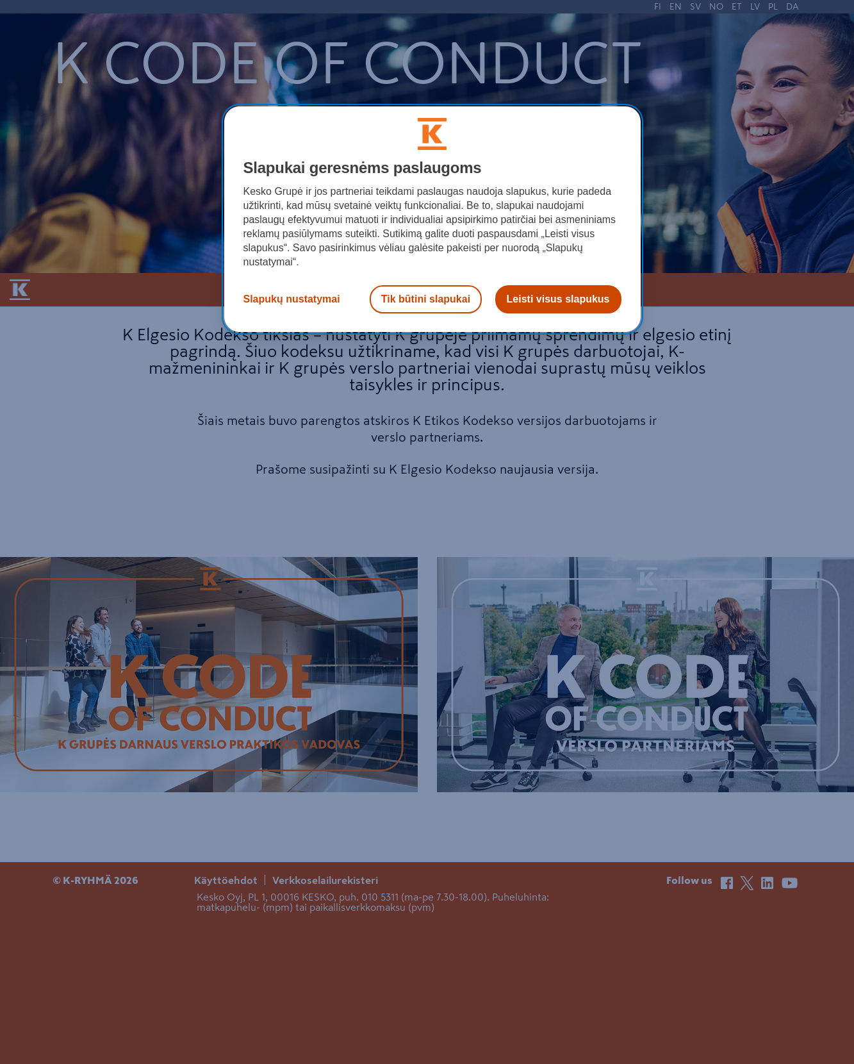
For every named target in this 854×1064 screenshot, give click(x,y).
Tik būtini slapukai (425, 299)
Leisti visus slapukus (558, 299)
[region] (432, 219)
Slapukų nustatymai (291, 299)
